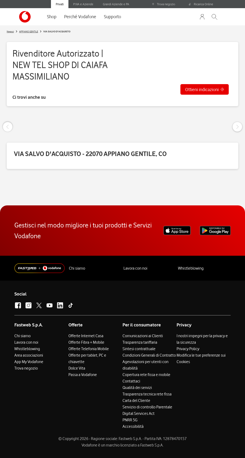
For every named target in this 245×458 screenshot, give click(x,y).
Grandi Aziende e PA (116, 4)
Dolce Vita (76, 368)
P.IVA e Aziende (83, 4)
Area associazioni (28, 355)
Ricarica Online (201, 4)
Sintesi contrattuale (139, 348)
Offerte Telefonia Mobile (88, 348)
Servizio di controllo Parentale (147, 407)
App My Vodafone (28, 361)
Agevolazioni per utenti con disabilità (145, 365)
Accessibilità (133, 426)
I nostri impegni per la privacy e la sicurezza (202, 339)
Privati (60, 4)
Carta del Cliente (136, 400)
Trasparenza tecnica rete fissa (147, 394)
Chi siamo (77, 268)
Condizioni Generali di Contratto (149, 355)
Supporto (112, 16)
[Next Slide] (237, 127)
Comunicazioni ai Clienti (142, 335)
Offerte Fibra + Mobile (86, 342)
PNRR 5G (129, 419)
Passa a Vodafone (82, 374)
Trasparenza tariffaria (139, 342)
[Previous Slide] (7, 127)
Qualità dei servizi (137, 387)
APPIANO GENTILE (28, 31)
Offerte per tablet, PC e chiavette (87, 358)
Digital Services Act (138, 413)
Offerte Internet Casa (85, 335)
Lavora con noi (135, 268)
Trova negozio (163, 4)
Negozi (10, 31)
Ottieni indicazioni (202, 89)
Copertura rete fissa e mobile (146, 374)
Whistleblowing (191, 268)
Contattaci (131, 381)
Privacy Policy (188, 348)
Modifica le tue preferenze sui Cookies (201, 358)
